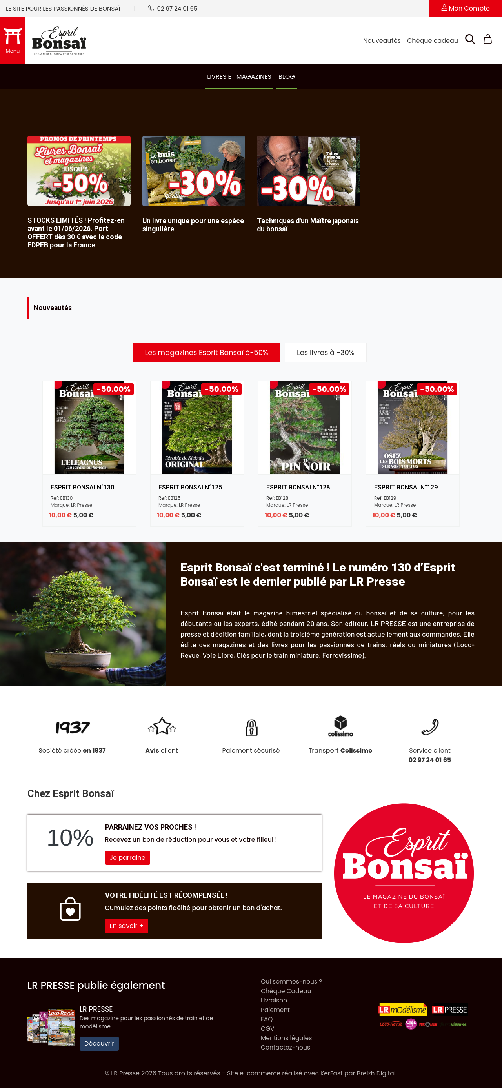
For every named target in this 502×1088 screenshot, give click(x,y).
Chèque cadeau (432, 40)
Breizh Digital (378, 1073)
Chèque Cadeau (287, 990)
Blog (286, 76)
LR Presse (96, 1009)
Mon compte (465, 8)
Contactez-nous (286, 1047)
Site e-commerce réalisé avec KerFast (284, 1073)
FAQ (267, 1019)
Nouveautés (382, 40)
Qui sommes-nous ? (292, 981)
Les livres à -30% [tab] (326, 352)
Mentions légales (287, 1038)
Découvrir (99, 1043)
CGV (268, 1028)
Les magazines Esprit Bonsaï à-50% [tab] (206, 352)
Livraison (274, 1000)
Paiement (276, 1009)
